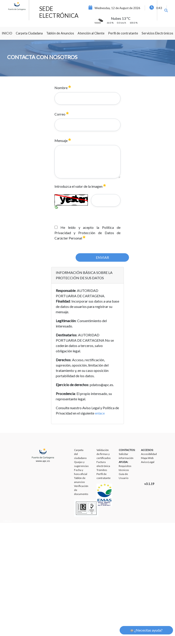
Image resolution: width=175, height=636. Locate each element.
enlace (100, 413)
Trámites (102, 470)
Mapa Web (147, 458)
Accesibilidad (149, 454)
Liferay (7, 520)
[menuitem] (7, 33)
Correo (61, 114)
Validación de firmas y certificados (104, 454)
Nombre (62, 88)
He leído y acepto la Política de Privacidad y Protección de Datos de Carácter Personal (87, 232)
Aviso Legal (147, 462)
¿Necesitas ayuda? (146, 630)
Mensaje (62, 140)
